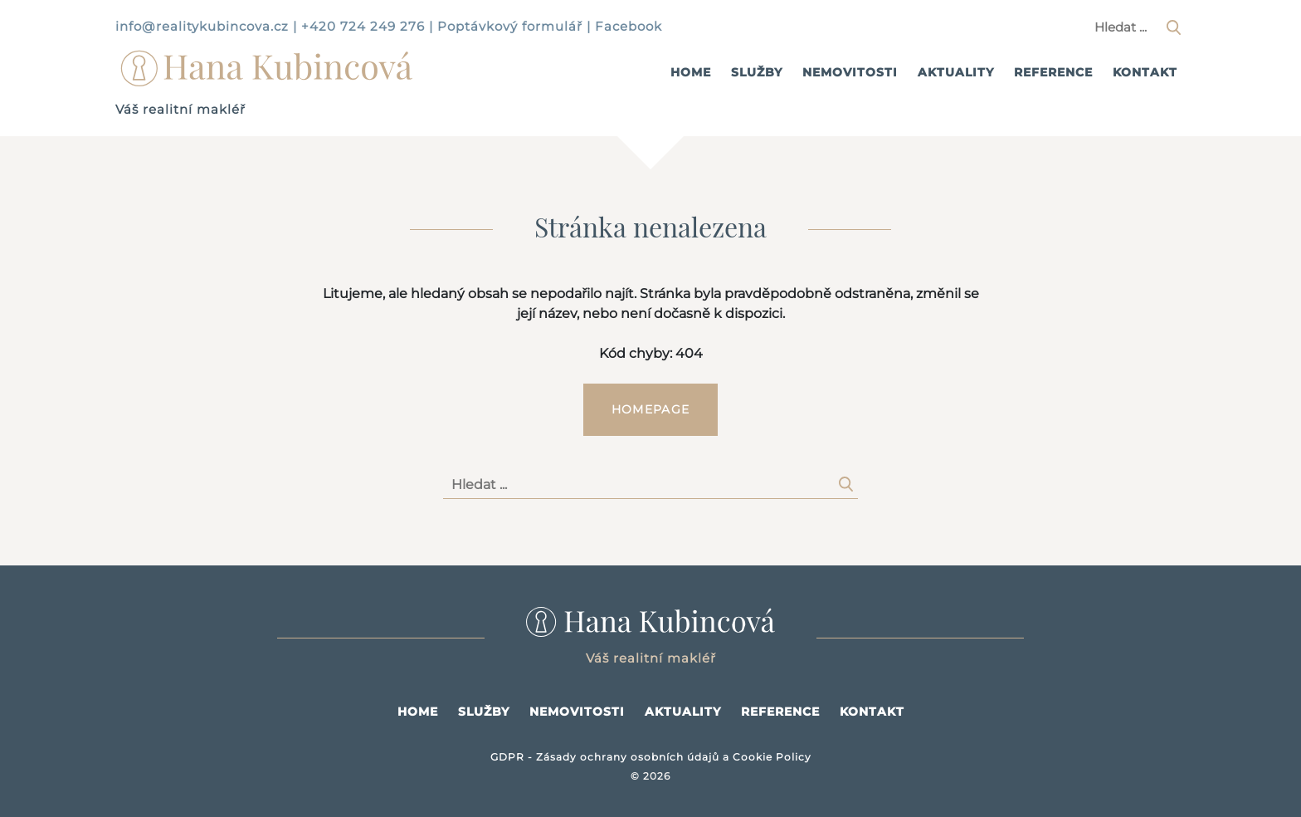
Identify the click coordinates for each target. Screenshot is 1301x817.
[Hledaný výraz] (1136, 27)
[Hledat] (1173, 27)
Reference (1053, 72)
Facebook (628, 26)
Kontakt (1145, 72)
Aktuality (956, 72)
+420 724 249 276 (363, 26)
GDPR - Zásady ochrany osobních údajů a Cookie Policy (650, 757)
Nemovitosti (850, 72)
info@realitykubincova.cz (202, 26)
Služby (756, 72)
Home (690, 72)
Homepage (650, 409)
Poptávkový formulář (509, 26)
